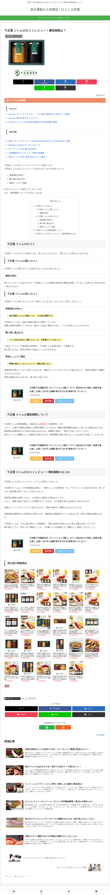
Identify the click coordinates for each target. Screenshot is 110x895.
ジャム (25, 693)
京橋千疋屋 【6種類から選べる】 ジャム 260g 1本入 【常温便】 (92, 603)
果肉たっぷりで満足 (48, 221)
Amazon (36, 395)
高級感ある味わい (47, 214)
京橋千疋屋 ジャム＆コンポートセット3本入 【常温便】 (44, 672)
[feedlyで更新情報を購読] (52, 722)
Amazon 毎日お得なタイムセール (23, 112)
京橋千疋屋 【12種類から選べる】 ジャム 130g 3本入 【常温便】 (76, 672)
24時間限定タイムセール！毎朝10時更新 (27, 147)
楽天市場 (48, 395)
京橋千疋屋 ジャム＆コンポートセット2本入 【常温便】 (11, 672)
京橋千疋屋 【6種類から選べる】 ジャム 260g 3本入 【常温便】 (44, 580)
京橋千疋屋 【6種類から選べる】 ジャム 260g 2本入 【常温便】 (60, 580)
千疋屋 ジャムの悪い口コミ (48, 204)
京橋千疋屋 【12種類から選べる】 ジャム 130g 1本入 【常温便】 (60, 603)
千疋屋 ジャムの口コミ (44, 200)
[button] (97, 81)
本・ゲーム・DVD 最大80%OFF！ (23, 143)
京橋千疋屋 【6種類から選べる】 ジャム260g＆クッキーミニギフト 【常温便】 (44, 604)
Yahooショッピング (65, 395)
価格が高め (44, 207)
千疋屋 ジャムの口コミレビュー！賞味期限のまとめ (55, 228)
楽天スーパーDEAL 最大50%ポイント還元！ (28, 150)
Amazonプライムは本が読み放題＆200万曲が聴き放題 (33, 116)
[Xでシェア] (12, 81)
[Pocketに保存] (63, 81)
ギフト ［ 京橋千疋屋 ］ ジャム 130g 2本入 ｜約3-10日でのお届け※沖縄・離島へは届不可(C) (11, 627)
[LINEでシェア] (80, 81)
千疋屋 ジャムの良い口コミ (48, 211)
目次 (52, 195)
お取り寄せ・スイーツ (12, 693)
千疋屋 (32, 693)
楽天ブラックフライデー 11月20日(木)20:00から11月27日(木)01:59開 (39, 135)
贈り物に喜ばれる (47, 218)
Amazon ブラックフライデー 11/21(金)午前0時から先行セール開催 (39, 108)
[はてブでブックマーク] (46, 81)
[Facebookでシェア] (29, 81)
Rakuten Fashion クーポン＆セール (24, 139)
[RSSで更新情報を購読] (57, 722)
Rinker (38, 389)
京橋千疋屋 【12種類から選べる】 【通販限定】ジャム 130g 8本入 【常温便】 (75, 604)
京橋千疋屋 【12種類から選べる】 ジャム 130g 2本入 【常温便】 (27, 580)
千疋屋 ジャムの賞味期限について (48, 225)
